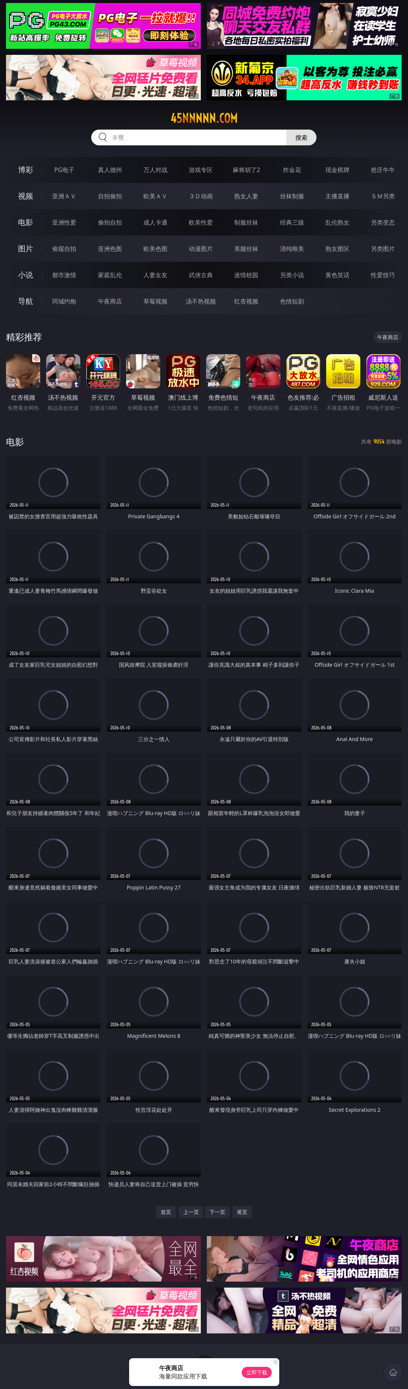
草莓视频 (155, 301)
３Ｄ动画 (201, 196)
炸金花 (292, 170)
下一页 (217, 1211)
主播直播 (337, 196)
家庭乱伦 (110, 275)
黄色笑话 (337, 275)
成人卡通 (155, 222)
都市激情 (64, 275)
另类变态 (383, 222)
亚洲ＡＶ (64, 196)
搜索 (301, 137)
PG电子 (64, 170)
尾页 (242, 1211)
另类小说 (292, 275)
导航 (25, 301)
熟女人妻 (246, 196)
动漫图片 (201, 249)
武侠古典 (201, 275)
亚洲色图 (110, 249)
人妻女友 (155, 275)
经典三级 (292, 222)
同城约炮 (64, 301)
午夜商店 (110, 301)
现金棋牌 (337, 170)
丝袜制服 (292, 196)
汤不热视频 (201, 301)
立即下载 (256, 1372)
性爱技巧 (383, 275)
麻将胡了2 (246, 170)
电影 (25, 222)
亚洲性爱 (64, 222)
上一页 (191, 1211)
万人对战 (155, 170)
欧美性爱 (201, 222)
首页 (166, 1211)
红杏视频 (246, 301)
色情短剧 (292, 301)
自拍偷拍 (110, 196)
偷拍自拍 (110, 222)
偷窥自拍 (64, 249)
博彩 (25, 170)
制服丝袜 (246, 222)
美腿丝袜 (246, 249)
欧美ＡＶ (155, 196)
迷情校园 (246, 275)
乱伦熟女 (337, 222)
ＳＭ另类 (383, 196)
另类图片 (383, 249)
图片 (25, 248)
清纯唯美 (292, 249)
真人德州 (110, 170)
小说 (25, 275)
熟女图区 (337, 249)
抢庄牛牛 (383, 170)
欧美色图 (155, 249)
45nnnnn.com (204, 118)
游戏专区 (201, 170)
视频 (25, 196)
